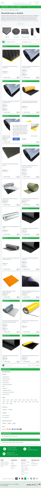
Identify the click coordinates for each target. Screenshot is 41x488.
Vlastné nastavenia (24, 139)
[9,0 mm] (35, 400)
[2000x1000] (9, 423)
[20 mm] (19, 402)
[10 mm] (4, 402)
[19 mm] (15, 402)
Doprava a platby (24, 468)
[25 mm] (22, 402)
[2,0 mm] (12, 400)
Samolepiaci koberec (7, 390)
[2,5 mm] (16, 400)
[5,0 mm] (24, 400)
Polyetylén (5, 388)
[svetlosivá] (3, 429)
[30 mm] (26, 402)
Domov (2, 10)
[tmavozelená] (13, 429)
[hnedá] (17, 429)
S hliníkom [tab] (4, 413)
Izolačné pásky (25, 37)
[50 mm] (37, 402)
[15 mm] (11, 402)
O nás (12, 462)
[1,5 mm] (8, 400)
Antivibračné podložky (35, 37)
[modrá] (14, 429)
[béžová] (4, 429)
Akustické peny (6, 377)
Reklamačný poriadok (25, 465)
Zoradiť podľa (25, 42)
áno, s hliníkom (6, 415)
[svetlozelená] (11, 429)
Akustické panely (7, 37)
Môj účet (33, 462)
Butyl (4, 386)
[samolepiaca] (5, 410)
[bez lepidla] (10, 410)
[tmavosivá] (19, 429)
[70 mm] (7, 404)
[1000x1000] (4, 423)
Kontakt (12, 468)
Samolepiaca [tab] (4, 407)
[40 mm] (34, 402)
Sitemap (12, 463)
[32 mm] (30, 402)
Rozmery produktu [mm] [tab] (7, 420)
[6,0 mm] (28, 400)
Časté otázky (34, 465)
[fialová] (16, 429)
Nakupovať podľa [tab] (6, 369)
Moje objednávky (34, 463)
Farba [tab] (3, 426)
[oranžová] (8, 429)
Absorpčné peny (6, 394)
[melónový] (9, 429)
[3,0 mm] (20, 400)
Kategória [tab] (4, 374)
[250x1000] (14, 423)
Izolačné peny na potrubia (8, 392)
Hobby (6, 10)
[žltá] (6, 429)
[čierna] (21, 429)
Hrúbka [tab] (3, 397)
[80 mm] (11, 404)
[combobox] (22, 2)
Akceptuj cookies (16, 139)
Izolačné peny (16, 37)
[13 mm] (7, 402)
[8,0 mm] (32, 400)
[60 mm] (4, 404)
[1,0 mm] (4, 400)
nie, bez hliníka (6, 417)
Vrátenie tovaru (24, 466)
